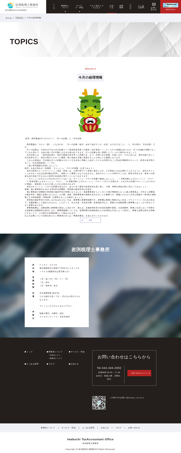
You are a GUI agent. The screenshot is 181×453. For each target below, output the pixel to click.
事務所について (56, 352)
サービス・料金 (78, 352)
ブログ (52, 364)
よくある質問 (32, 364)
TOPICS (19, 18)
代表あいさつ (55, 355)
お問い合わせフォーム (139, 373)
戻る (90, 220)
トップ (29, 352)
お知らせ (75, 364)
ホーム (9, 18)
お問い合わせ (134, 428)
